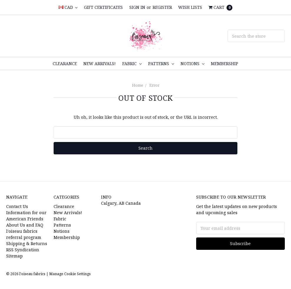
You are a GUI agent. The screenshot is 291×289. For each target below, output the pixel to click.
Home (137, 85)
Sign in (137, 7)
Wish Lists (190, 7)
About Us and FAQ (24, 225)
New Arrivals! (99, 63)
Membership (224, 63)
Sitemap (14, 256)
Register (162, 7)
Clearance (65, 63)
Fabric (132, 63)
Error (154, 85)
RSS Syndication (22, 249)
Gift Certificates (103, 7)
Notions (192, 63)
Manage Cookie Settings (70, 273)
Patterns (161, 63)
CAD (68, 7)
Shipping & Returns (26, 243)
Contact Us (17, 206)
